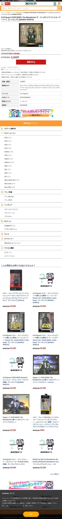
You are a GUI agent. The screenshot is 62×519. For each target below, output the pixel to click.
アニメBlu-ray (9, 196)
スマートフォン (9, 256)
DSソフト (7, 176)
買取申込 (7, 3)
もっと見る (54, 474)
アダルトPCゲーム (10, 229)
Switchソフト (8, 159)
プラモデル (8, 216)
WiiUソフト (8, 166)
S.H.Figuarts (24, 93)
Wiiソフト (7, 169)
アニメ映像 (6, 192)
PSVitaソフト (8, 152)
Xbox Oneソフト (9, 183)
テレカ (5, 234)
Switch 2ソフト (9, 162)
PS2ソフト (8, 148)
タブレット (8, 252)
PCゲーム (6, 221)
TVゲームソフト (8, 133)
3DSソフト (8, 173)
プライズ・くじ (9, 213)
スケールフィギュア (11, 209)
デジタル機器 (7, 248)
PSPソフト (8, 155)
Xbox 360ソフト (9, 187)
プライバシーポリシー (15, 505)
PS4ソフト (8, 141)
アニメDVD (8, 200)
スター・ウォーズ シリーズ (13, 69)
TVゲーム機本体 (8, 128)
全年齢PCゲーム (9, 226)
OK (31, 514)
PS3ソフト (8, 144)
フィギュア (6, 205)
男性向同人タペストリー (12, 243)
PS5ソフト (8, 137)
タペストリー (7, 239)
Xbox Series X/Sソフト (12, 180)
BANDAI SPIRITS (13, 67)
